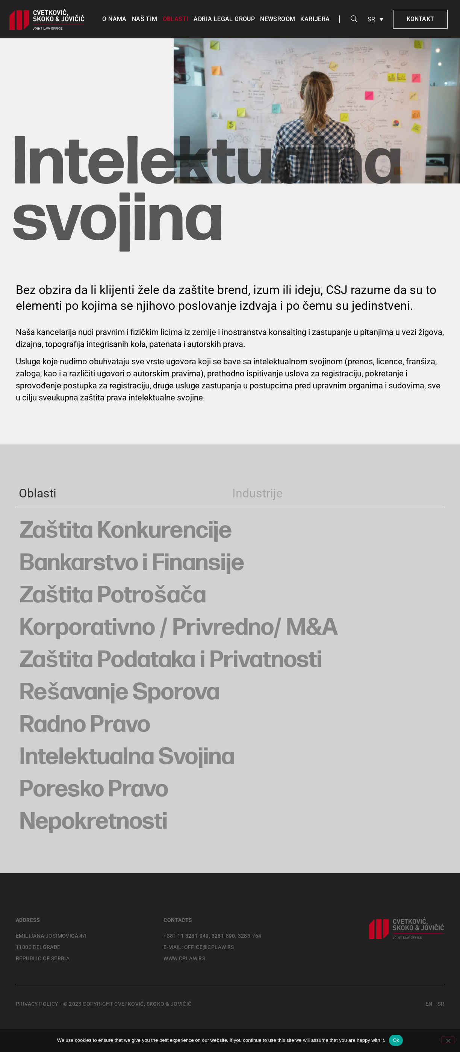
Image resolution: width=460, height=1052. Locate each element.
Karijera (315, 19)
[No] (448, 1040)
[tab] (117, 493)
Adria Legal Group (224, 19)
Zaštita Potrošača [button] (113, 595)
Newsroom (277, 19)
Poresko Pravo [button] (94, 789)
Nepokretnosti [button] (94, 821)
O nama (114, 19)
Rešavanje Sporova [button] (119, 692)
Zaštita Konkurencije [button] (126, 530)
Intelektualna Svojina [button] (127, 757)
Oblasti (176, 19)
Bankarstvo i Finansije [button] (132, 563)
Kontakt (420, 19)
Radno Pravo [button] (85, 724)
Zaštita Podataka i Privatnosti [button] (171, 660)
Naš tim (144, 19)
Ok (396, 1040)
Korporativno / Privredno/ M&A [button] (178, 627)
